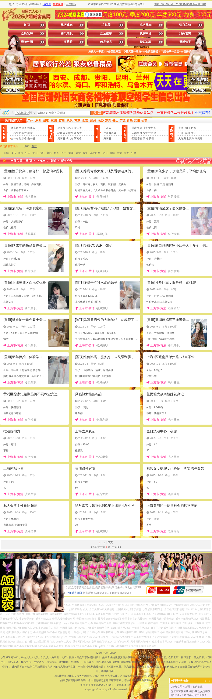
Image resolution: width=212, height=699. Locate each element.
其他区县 (95, 152)
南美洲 (198, 138)
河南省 (78, 138)
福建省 (61, 133)
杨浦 (6, 152)
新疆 (151, 138)
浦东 (13, 152)
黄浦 (71, 152)
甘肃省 (152, 133)
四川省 (144, 127)
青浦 (112, 152)
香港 (180, 127)
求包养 (106, 25)
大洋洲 (182, 138)
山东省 (31, 138)
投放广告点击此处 (106, 652)
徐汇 (85, 152)
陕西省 (144, 133)
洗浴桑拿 (146, 25)
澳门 (187, 127)
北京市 (14, 127)
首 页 (27, 25)
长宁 (63, 152)
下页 (110, 542)
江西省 (78, 133)
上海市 (61, 127)
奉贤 (119, 152)
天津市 (23, 127)
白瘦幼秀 (67, 42)
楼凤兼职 (67, 33)
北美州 (190, 138)
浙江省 (78, 127)
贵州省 (152, 127)
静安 (56, 152)
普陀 (49, 152)
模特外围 (27, 42)
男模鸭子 (185, 42)
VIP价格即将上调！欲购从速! (187, 686)
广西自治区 (109, 133)
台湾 (193, 127)
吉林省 (14, 138)
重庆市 (135, 127)
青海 (145, 138)
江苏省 (69, 127)
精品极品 (106, 42)
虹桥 (133, 152)
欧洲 (187, 133)
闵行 (20, 152)
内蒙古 (23, 133)
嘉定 (78, 152)
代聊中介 (146, 33)
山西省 (14, 133)
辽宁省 (23, 138)
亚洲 (180, 133)
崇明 (126, 152)
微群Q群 (145, 42)
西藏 (134, 138)
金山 (104, 152)
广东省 (107, 127)
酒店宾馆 (185, 25)
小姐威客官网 (74, 592)
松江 (42, 152)
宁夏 (139, 138)
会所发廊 (27, 33)
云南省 (135, 133)
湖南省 (61, 138)
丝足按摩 (106, 33)
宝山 (35, 152)
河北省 (31, 127)
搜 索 (97, 113)
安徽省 (69, 133)
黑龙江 (31, 133)
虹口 (27, 152)
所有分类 (67, 160)
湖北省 (69, 138)
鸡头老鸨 (185, 33)
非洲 (193, 133)
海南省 (107, 138)
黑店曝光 (67, 25)
